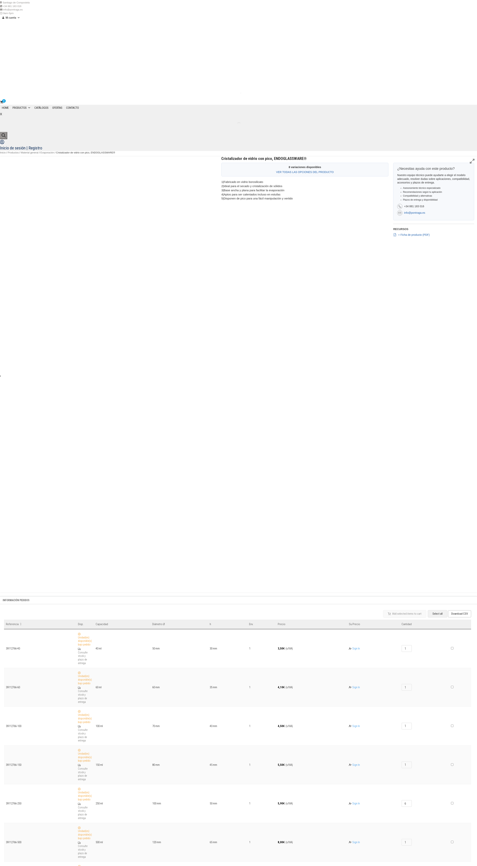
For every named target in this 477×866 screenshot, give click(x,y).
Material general (29, 152)
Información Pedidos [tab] (16, 600)
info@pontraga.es (13, 9)
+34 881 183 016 (12, 6)
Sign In (356, 648)
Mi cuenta (13, 17)
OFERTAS (57, 108)
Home (5, 108)
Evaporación (47, 152)
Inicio (3, 152)
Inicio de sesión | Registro (21, 148)
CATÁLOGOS (41, 108)
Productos (22, 108)
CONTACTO (72, 108)
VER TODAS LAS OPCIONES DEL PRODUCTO (305, 172)
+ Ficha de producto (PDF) (411, 235)
